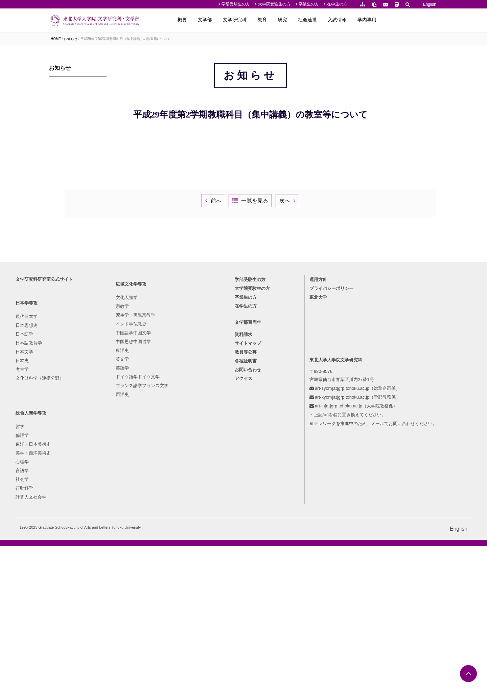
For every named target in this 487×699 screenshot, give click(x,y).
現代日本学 (62, 533)
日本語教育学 (64, 560)
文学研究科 (289, 19)
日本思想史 (62, 542)
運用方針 (303, 496)
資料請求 (243, 554)
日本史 (57, 577)
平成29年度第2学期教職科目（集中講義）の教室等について (125, 39)
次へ (341, 398)
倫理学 (173, 542)
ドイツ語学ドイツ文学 (131, 612)
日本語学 (59, 551)
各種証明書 (246, 580)
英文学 (115, 595)
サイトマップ (248, 563)
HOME (56, 39)
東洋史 (115, 586)
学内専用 (421, 19)
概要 (236, 19)
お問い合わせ (248, 589)
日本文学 (59, 568)
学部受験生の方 (236, 4)
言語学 (173, 577)
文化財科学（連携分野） (75, 595)
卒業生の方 (309, 4)
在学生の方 (337, 4)
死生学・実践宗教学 (128, 551)
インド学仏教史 (124, 560)
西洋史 (115, 630)
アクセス (243, 598)
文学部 (259, 19)
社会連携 (361, 19)
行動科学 (175, 595)
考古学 (57, 586)
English (429, 4)
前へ (215, 398)
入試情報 (391, 19)
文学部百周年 (248, 542)
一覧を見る (282, 398)
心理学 (173, 568)
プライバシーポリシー (317, 505)
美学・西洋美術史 (184, 560)
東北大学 (303, 514)
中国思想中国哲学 (126, 577)
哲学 (170, 533)
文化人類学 (120, 533)
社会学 (173, 586)
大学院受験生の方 (274, 4)
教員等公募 (246, 571)
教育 (316, 19)
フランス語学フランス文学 (135, 621)
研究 (337, 19)
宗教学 (115, 542)
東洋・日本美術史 (184, 551)
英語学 (115, 604)
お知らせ (70, 39)
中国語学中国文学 (126, 568)
